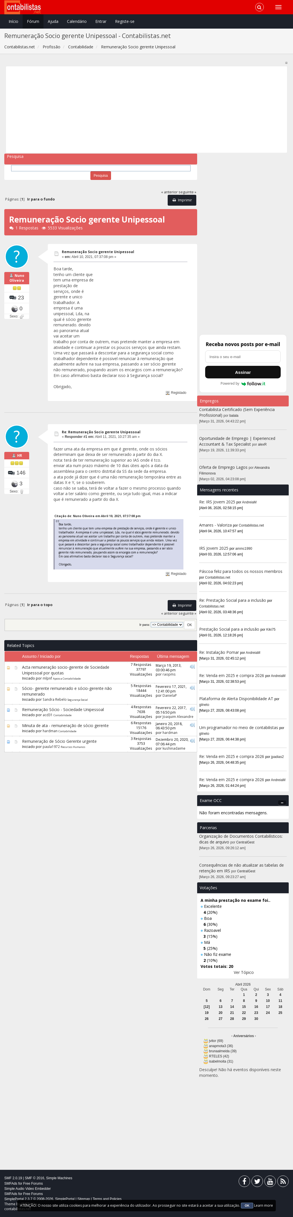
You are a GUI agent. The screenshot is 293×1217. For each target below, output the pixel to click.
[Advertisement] (146, 110)
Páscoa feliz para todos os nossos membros (240, 571)
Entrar (100, 21)
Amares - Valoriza (215, 525)
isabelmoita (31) (221, 1061)
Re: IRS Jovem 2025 (217, 502)
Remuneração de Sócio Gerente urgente (59, 741)
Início (13, 21)
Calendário (77, 21)
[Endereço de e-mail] (243, 356)
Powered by (243, 383)
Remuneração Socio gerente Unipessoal (98, 252)
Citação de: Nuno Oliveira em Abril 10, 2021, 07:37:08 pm (97, 516)
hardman (50, 730)
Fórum (33, 21)
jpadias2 (277, 757)
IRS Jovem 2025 (213, 548)
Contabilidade (63, 715)
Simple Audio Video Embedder (27, 1189)
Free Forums (33, 1184)
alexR (262, 444)
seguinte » (187, 192)
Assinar (243, 372)
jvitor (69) (216, 1041)
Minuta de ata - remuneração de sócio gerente (65, 725)
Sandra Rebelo (55, 699)
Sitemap (83, 1199)
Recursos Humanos (73, 747)
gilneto (204, 705)
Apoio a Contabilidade (67, 678)
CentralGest (245, 842)
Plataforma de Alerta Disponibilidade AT (236, 698)
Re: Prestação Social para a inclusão (233, 600)
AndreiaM (249, 502)
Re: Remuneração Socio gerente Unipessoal (101, 432)
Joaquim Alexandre (178, 716)
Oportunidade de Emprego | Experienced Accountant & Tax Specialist (237, 441)
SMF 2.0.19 (13, 1178)
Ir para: (144, 624)
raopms (169, 674)
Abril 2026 (243, 984)
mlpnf (47, 678)
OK (247, 1205)
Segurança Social (78, 700)
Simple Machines (59, 1178)
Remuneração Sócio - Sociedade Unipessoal (63, 709)
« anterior (169, 192)
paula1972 (51, 746)
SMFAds (10, 1184)
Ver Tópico (244, 972)
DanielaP (170, 695)
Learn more (263, 1205)
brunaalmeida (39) (223, 1051)
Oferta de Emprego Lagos (223, 467)
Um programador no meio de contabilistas (238, 727)
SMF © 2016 (34, 1178)
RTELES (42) (219, 1056)
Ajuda (53, 21)
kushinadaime (174, 748)
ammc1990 (243, 549)
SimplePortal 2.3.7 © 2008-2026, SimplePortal (39, 1199)
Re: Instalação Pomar (219, 652)
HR (19, 455)
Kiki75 (271, 630)
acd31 (48, 714)
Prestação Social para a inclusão (229, 629)
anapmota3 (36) (221, 1046)
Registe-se (124, 21)
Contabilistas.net (251, 525)
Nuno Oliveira (16, 278)
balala (234, 416)
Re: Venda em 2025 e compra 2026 (231, 675)
